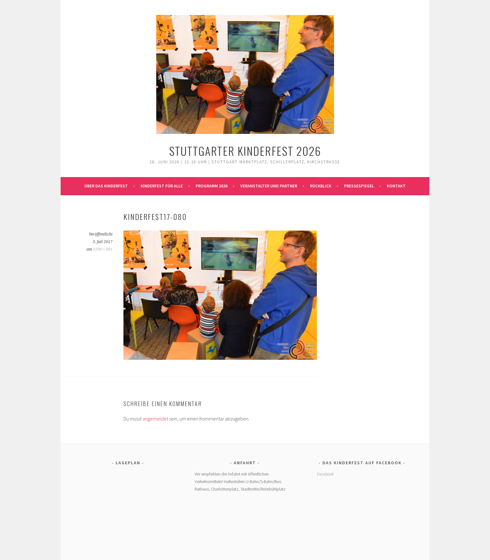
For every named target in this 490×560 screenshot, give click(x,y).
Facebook (325, 474)
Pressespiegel (359, 186)
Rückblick (320, 186)
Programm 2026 (212, 186)
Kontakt (396, 186)
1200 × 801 (102, 249)
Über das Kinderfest (106, 186)
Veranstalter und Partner (268, 186)
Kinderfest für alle (162, 186)
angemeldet (155, 418)
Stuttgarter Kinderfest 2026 (245, 150)
